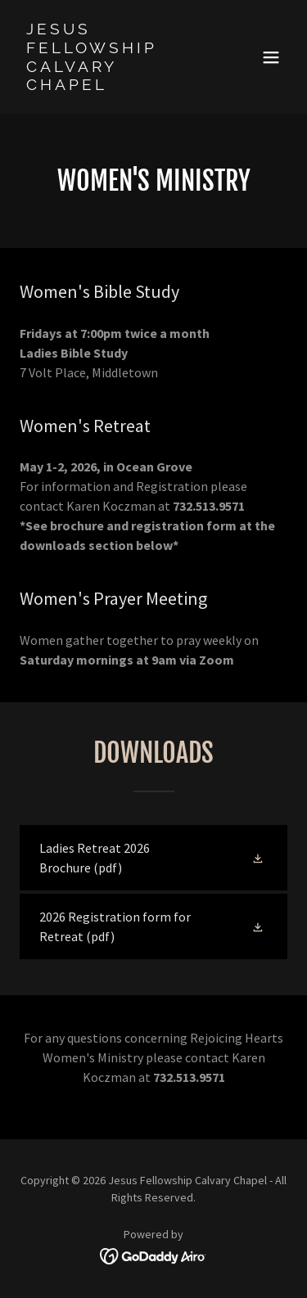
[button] (271, 57)
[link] (113, 85)
